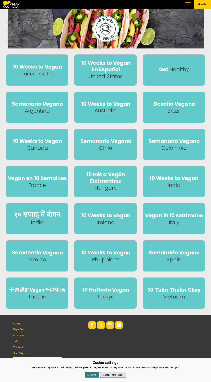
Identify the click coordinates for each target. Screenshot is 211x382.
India (16, 341)
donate (202, 4)
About (16, 323)
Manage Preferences (113, 374)
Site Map (19, 353)
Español (18, 329)
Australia (18, 335)
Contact (18, 347)
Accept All (92, 374)
